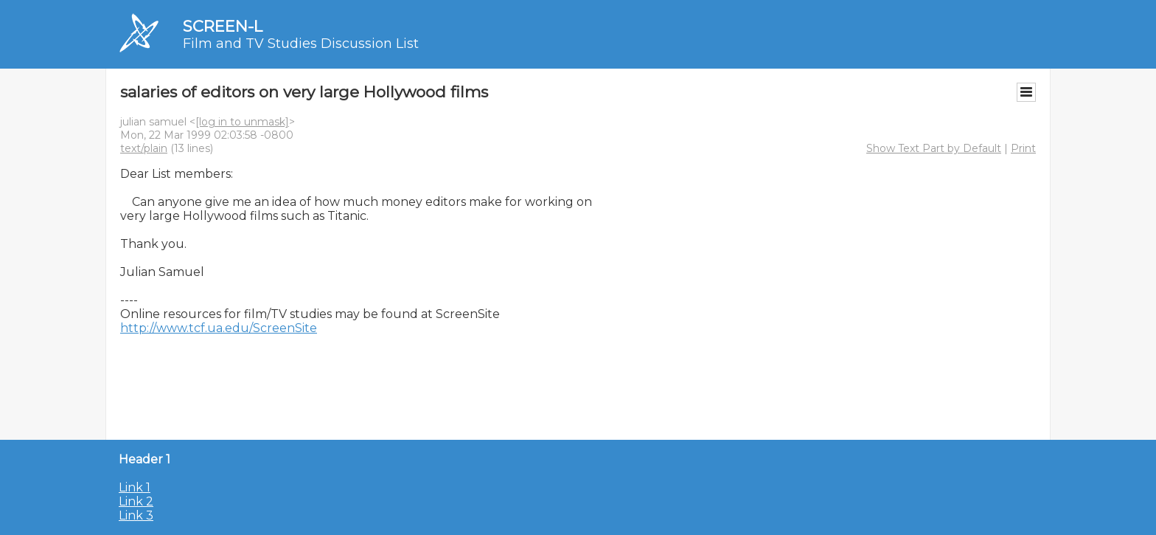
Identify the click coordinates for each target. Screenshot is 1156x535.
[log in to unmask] (242, 121)
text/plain (143, 148)
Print (1023, 148)
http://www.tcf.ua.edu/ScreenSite (218, 328)
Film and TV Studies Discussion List (301, 43)
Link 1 (134, 487)
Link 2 (136, 501)
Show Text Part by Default (933, 148)
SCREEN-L (222, 26)
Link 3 (136, 515)
